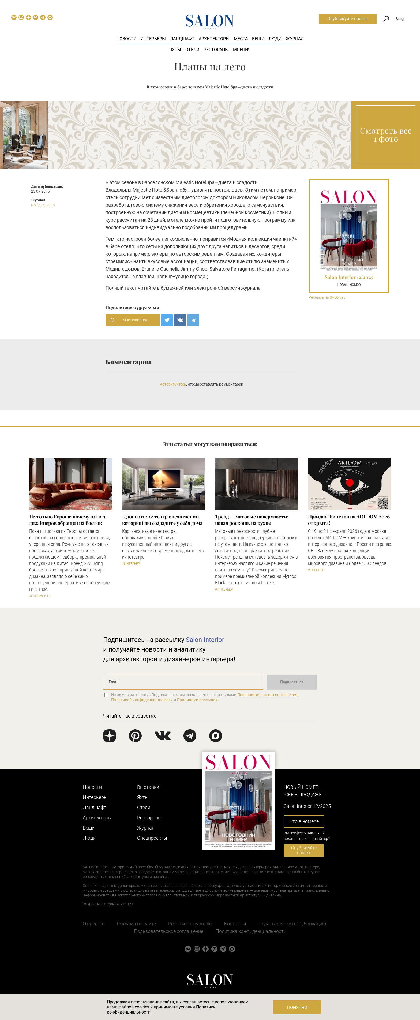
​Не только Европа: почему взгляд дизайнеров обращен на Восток (67, 519)
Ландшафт (182, 38)
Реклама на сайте (136, 923)
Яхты (175, 49)
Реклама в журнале (190, 923)
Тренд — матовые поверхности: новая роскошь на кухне (251, 519)
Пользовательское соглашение (168, 931)
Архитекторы (214, 38)
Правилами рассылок (197, 700)
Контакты (235, 923)
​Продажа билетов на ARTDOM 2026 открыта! (349, 519)
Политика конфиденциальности (251, 931)
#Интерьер (131, 563)
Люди (275, 38)
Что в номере (304, 821)
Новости (126, 38)
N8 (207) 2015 (43, 205)
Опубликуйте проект (347, 18)
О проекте (93, 923)
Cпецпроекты (152, 838)
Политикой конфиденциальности (142, 700)
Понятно (297, 1007)
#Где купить (39, 595)
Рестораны (216, 49)
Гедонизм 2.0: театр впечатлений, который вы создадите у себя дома (162, 519)
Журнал (295, 38)
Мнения (242, 49)
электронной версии (217, 288)
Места (241, 38)
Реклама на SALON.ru (327, 298)
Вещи (258, 38)
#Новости (316, 570)
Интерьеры (153, 38)
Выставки (148, 787)
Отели (192, 49)
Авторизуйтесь (173, 384)
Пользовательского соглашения (267, 695)
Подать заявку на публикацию (292, 923)
